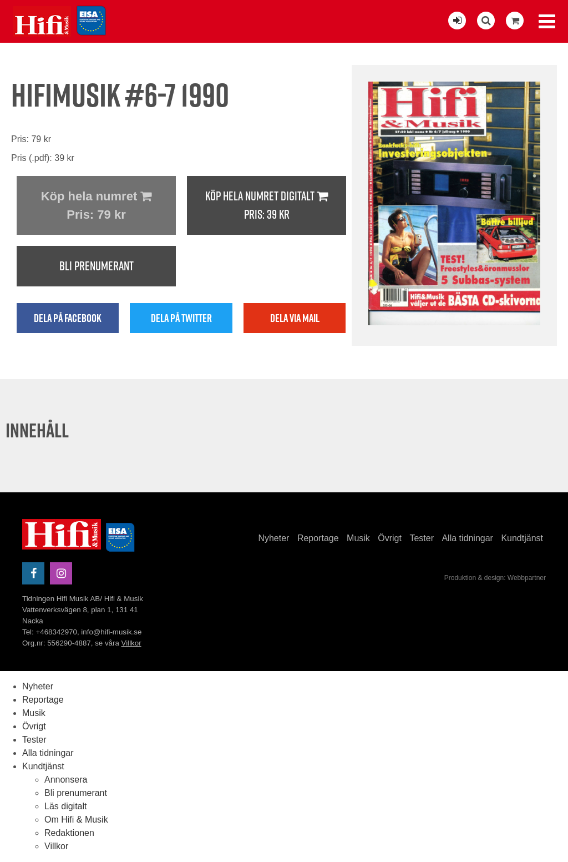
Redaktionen (69, 833)
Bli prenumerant (96, 266)
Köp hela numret (96, 206)
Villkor (131, 643)
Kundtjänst (522, 538)
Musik (358, 538)
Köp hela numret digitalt (266, 206)
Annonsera (65, 779)
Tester (421, 538)
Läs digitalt (65, 806)
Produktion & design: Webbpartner (495, 578)
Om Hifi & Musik (76, 819)
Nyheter (273, 538)
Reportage (318, 538)
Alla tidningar (467, 538)
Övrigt (390, 538)
